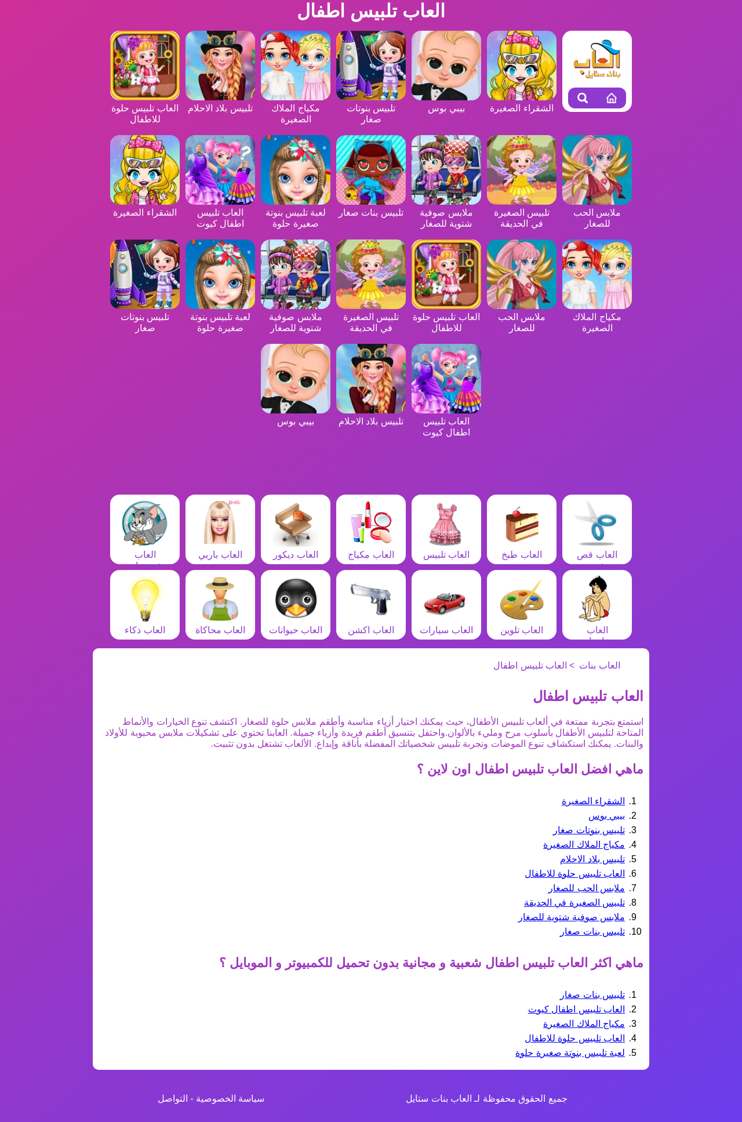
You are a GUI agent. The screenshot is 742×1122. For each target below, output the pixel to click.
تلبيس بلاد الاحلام (592, 859)
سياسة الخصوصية (230, 1098)
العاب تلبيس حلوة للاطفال (145, 108)
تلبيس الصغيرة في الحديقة (521, 212)
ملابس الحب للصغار (597, 212)
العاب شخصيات (145, 555)
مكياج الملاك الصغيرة (295, 108)
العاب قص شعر (597, 555)
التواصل (173, 1098)
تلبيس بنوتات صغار (371, 108)
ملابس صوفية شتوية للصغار (446, 212)
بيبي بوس (606, 815)
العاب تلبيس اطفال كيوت (220, 212)
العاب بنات (599, 665)
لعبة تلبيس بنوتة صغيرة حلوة (295, 212)
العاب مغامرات (597, 630)
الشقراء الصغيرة (593, 801)
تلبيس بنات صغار (592, 931)
